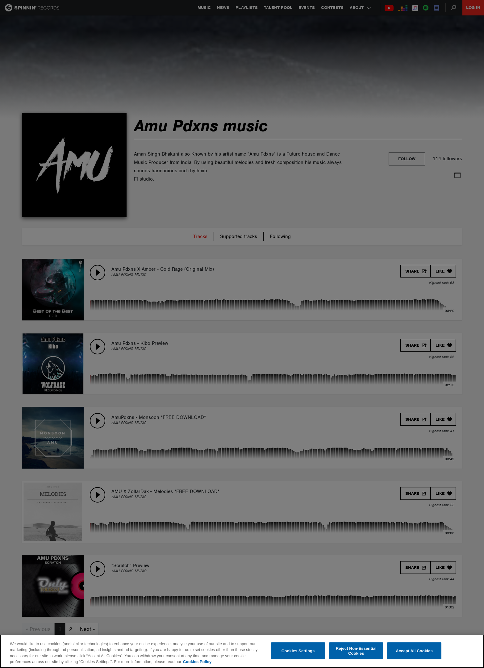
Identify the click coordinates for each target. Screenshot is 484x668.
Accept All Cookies (414, 651)
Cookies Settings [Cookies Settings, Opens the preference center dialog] (298, 651)
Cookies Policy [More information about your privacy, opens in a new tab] (197, 661)
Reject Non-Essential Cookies (356, 651)
